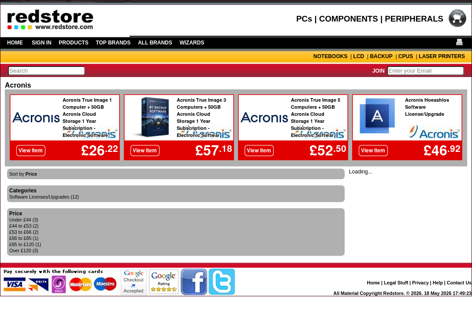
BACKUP (381, 56)
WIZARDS (191, 43)
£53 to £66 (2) (23, 232)
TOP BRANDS (113, 43)
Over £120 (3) (23, 250)
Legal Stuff (396, 282)
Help (438, 282)
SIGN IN (42, 43)
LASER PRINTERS (442, 56)
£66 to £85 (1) (23, 238)
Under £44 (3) (23, 219)
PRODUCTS (73, 43)
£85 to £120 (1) (25, 244)
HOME (15, 43)
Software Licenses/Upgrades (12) (44, 196)
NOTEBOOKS (330, 56)
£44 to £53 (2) (23, 226)
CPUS (405, 56)
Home (373, 282)
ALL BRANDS (155, 43)
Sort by (23, 174)
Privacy (420, 282)
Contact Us (459, 282)
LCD (358, 56)
